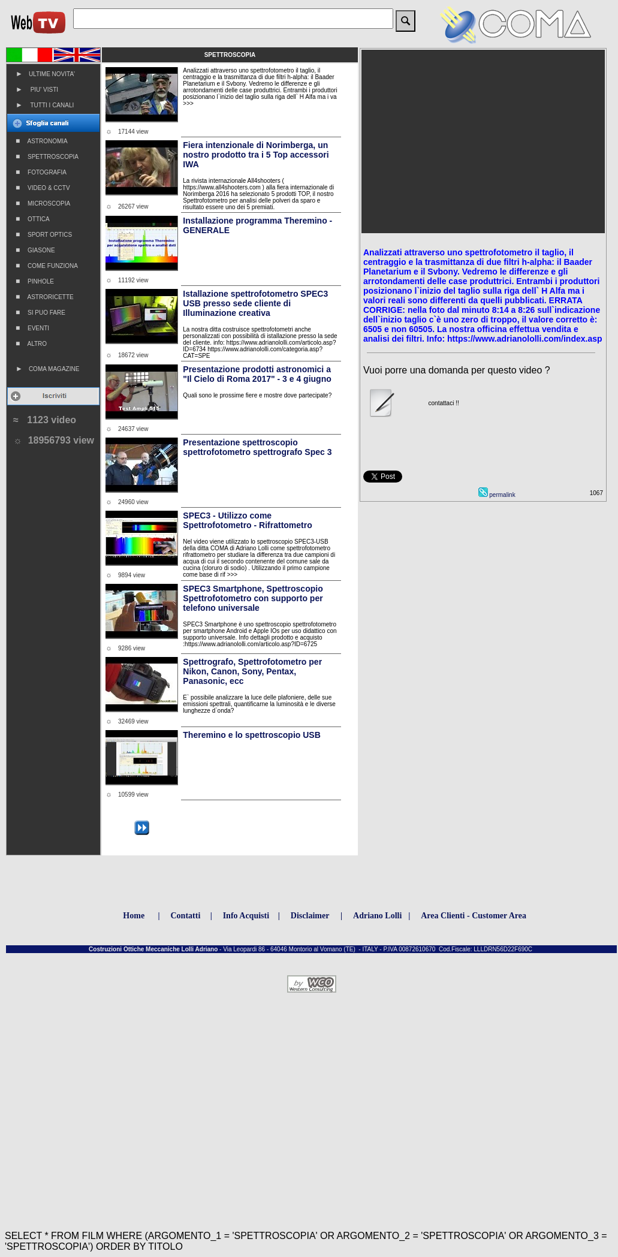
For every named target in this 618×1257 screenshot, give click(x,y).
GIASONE (35, 250)
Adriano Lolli (377, 915)
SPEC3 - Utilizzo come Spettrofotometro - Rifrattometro (247, 520)
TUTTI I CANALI (45, 105)
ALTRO (31, 343)
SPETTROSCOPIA (47, 156)
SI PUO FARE (40, 312)
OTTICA (33, 219)
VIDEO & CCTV (43, 187)
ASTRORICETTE (45, 297)
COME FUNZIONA (47, 265)
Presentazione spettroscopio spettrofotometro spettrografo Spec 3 (257, 447)
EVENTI (32, 328)
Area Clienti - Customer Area (473, 915)
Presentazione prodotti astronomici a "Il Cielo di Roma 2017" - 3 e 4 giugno (257, 374)
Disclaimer (310, 915)
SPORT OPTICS (44, 234)
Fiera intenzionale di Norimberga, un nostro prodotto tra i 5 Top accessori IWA (255, 154)
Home (133, 915)
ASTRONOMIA (42, 141)
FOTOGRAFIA (41, 172)
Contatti (186, 915)
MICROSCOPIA (43, 203)
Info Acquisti (246, 915)
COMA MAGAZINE (47, 368)
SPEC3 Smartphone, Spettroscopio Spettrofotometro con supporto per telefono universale (252, 598)
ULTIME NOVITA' (45, 74)
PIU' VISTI (37, 89)
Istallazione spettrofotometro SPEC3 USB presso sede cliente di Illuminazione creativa (255, 303)
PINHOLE (35, 281)
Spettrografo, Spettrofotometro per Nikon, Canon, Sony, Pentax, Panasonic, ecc (252, 671)
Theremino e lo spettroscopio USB (251, 735)
